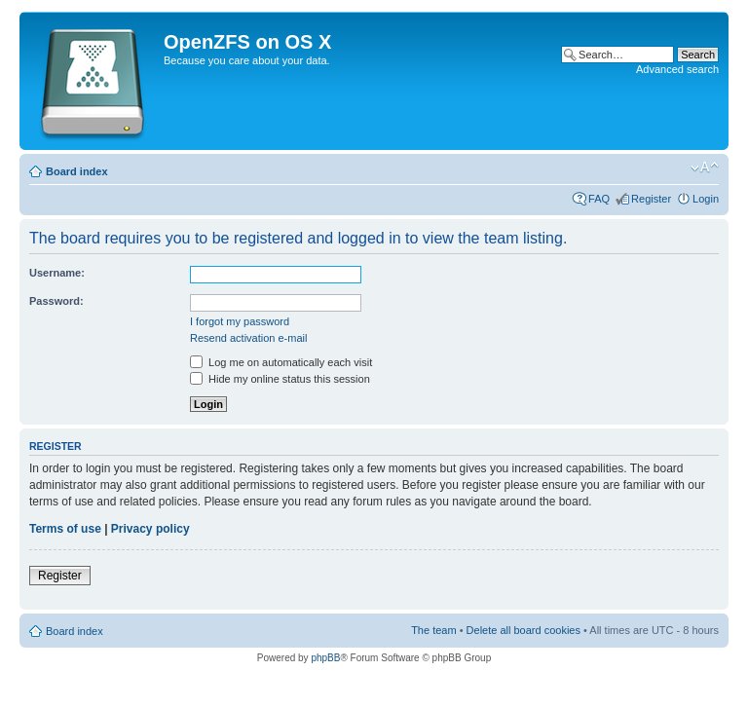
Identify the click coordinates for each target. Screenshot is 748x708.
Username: (57, 273)
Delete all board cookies (523, 630)
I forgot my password (239, 321)
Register (651, 199)
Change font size (705, 167)
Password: (56, 301)
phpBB (325, 657)
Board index (77, 171)
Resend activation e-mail (248, 338)
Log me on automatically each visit (281, 362)
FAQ (599, 199)
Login (705, 199)
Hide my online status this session (280, 379)
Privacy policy (150, 529)
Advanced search (677, 69)
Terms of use (65, 529)
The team (433, 630)
